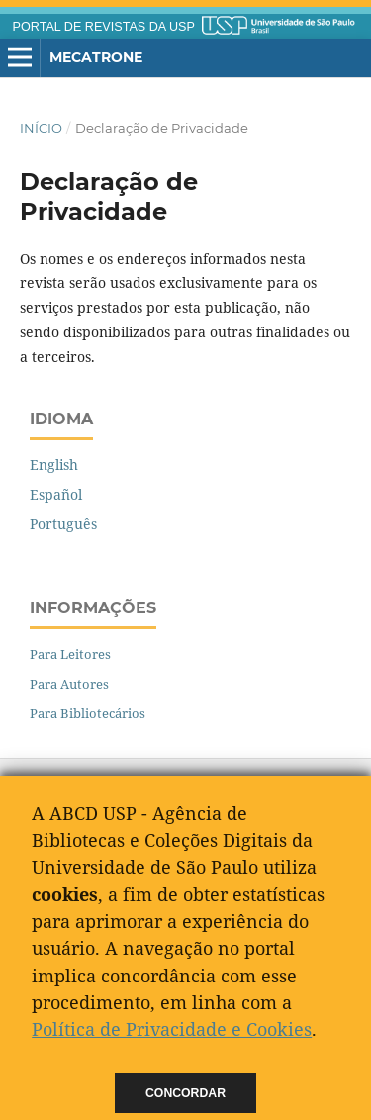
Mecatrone (95, 57)
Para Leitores (70, 654)
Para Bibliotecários (87, 713)
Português (63, 523)
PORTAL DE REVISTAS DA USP (104, 27)
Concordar (185, 1093)
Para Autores (69, 684)
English (54, 464)
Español (56, 494)
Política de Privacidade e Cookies (172, 1029)
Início (41, 128)
